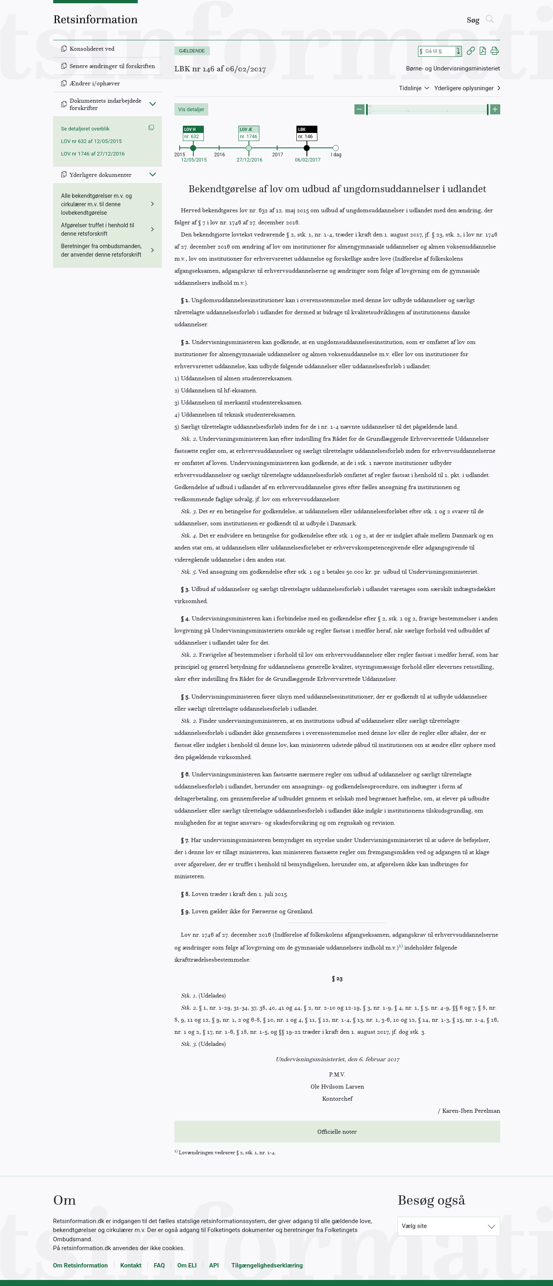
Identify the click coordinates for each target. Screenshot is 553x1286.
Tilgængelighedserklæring (266, 1265)
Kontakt (130, 1265)
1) (401, 945)
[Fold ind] (153, 103)
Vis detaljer (191, 109)
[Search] (458, 51)
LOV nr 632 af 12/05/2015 (91, 141)
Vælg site (414, 1226)
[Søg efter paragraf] (439, 51)
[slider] (367, 109)
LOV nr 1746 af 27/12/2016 (93, 154)
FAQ (159, 1265)
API (214, 1265)
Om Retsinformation (80, 1265)
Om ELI (187, 1265)
